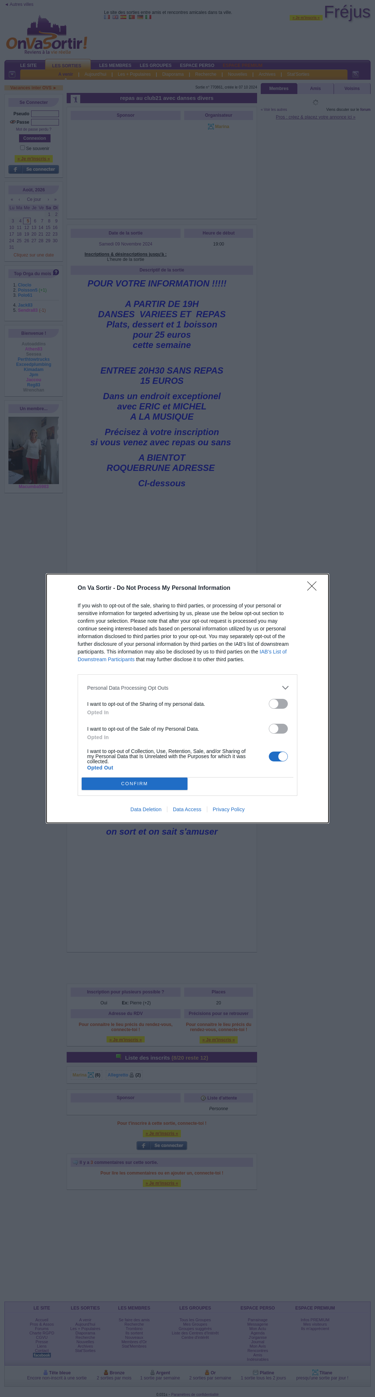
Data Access (187, 809)
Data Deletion (145, 809)
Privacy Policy (229, 809)
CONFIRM (134, 784)
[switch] (278, 704)
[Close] (314, 588)
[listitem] (187, 688)
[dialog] (187, 698)
